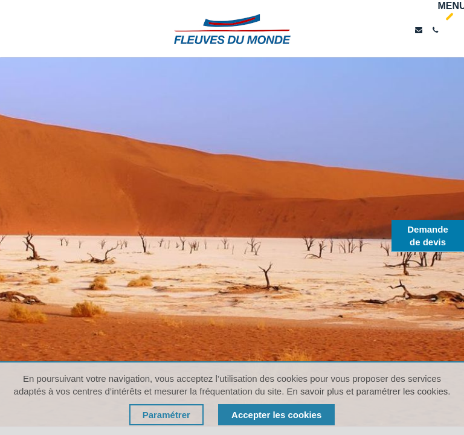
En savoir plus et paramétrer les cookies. (368, 391)
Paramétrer (166, 415)
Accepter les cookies (276, 415)
